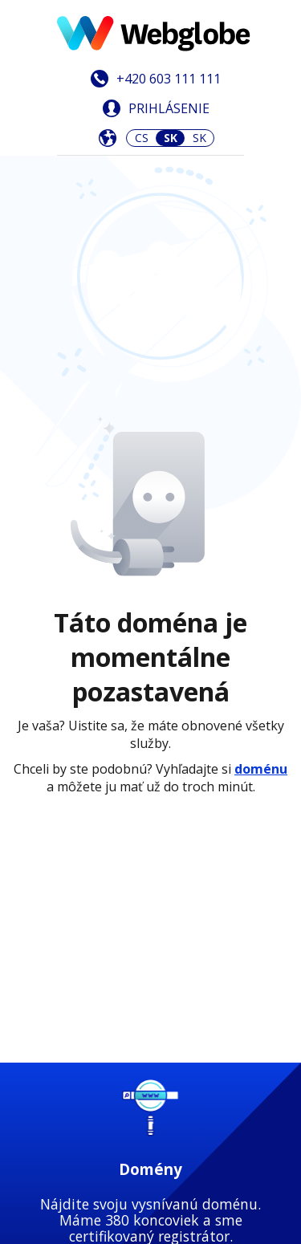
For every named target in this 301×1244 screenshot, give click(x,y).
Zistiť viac (150, 631)
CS (141, 137)
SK (199, 137)
